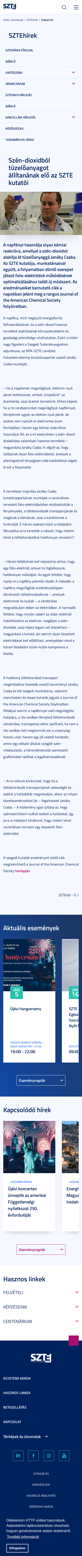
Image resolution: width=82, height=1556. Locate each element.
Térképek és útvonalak (22, 1436)
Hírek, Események (13, 20)
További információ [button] (23, 1537)
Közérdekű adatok (41, 1506)
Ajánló (10, 61)
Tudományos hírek (19, 140)
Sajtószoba (13, 72)
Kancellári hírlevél (20, 117)
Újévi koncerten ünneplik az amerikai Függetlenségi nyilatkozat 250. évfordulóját (27, 1201)
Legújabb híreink (21, 1182)
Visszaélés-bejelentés (41, 1495)
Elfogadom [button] (17, 1548)
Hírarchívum (15, 84)
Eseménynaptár (32, 1080)
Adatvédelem (41, 1484)
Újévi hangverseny (25, 1008)
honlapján (22, 870)
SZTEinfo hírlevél (18, 95)
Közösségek (14, 128)
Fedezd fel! (47, 20)
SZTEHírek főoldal (19, 50)
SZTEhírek (32, 20)
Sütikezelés (41, 1473)
